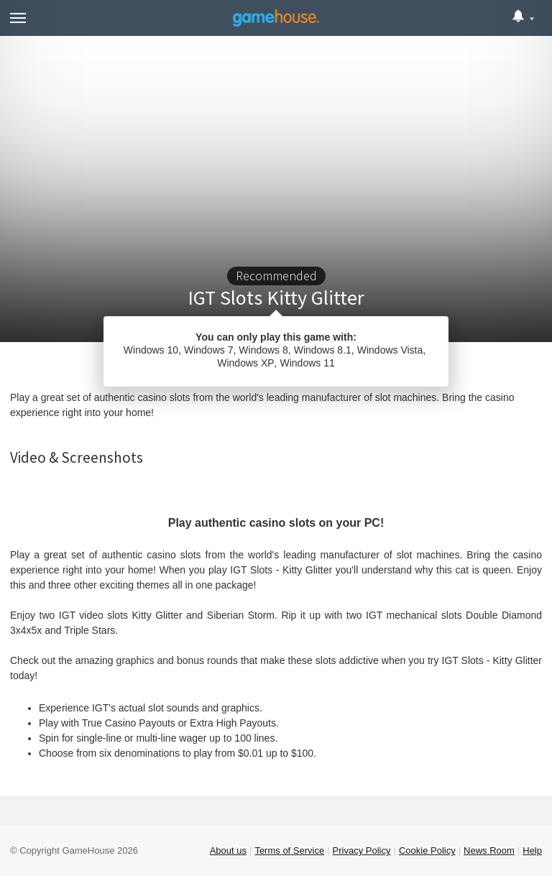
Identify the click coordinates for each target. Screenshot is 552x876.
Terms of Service (289, 850)
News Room (489, 850)
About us (228, 850)
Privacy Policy (362, 850)
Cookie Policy (427, 850)
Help (532, 850)
